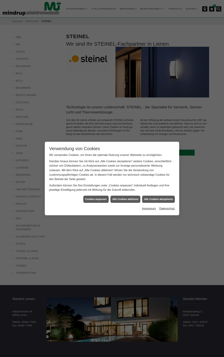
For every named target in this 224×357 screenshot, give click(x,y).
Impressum (149, 208)
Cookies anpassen (96, 199)
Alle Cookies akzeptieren (158, 199)
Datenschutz (167, 208)
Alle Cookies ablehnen (125, 199)
